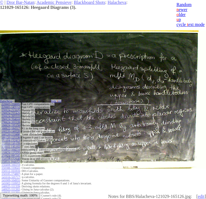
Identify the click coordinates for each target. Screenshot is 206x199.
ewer (182, 9)
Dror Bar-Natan (20, 2)
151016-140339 (10, 143)
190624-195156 (10, 125)
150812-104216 (10, 149)
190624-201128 (10, 122)
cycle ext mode (191, 24)
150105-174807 (10, 174)
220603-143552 (10, 107)
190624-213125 (10, 110)
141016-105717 (10, 177)
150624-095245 (10, 155)
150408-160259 (10, 164)
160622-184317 (10, 128)
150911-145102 (10, 146)
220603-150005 (10, 104)
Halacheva (116, 2)
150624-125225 (10, 152)
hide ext (56, 101)
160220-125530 (10, 137)
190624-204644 (10, 119)
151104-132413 (10, 140)
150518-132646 (10, 158)
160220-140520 (10, 131)
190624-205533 (10, 116)
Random (184, 4)
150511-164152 (10, 161)
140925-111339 (10, 186)
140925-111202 (10, 189)
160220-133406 (10, 134)
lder (181, 14)
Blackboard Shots (89, 2)
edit (201, 196)
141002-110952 (10, 183)
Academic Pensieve (53, 2)
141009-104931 (10, 180)
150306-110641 (10, 167)
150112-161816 (10, 170)
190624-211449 (10, 113)
